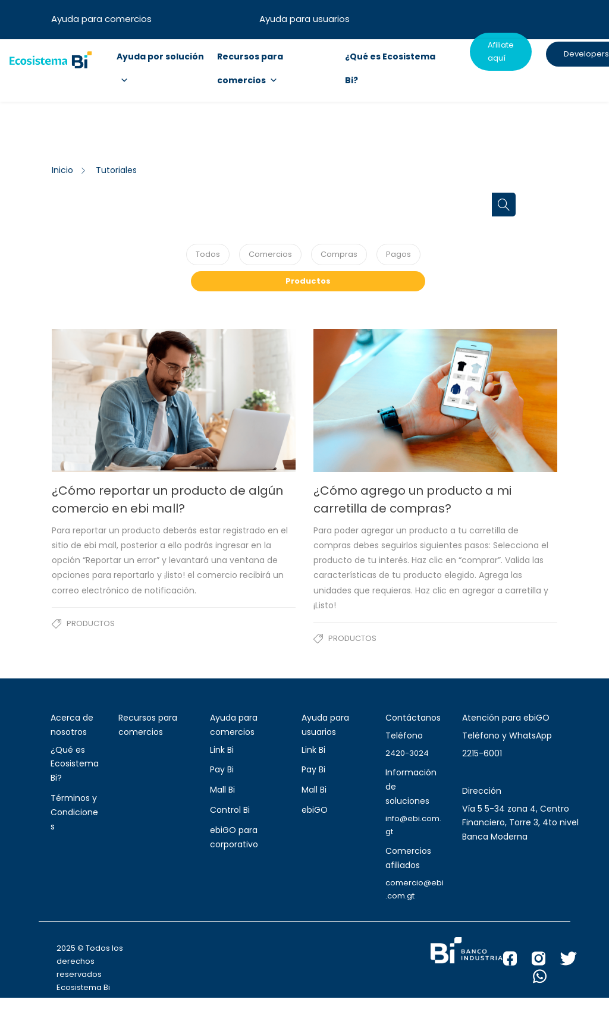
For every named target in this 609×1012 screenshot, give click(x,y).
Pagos (398, 254)
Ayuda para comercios (101, 18)
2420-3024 (407, 753)
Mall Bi (222, 790)
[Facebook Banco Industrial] (517, 961)
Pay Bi (222, 769)
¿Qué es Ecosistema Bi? (75, 764)
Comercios (270, 254)
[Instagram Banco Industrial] (546, 961)
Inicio (62, 170)
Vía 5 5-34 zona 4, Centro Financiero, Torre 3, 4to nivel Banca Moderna (520, 823)
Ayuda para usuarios (304, 18)
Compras (339, 254)
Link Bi (222, 750)
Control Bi (230, 810)
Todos (208, 254)
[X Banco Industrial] (576, 961)
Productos (308, 281)
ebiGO (315, 810)
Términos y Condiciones (74, 812)
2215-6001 (482, 753)
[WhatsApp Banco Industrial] (547, 979)
